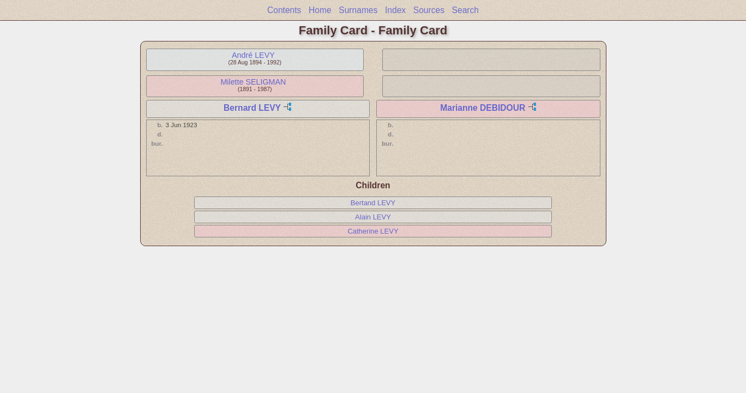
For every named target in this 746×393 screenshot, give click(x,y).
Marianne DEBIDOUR (482, 107)
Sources (428, 10)
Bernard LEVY (252, 107)
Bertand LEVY (373, 203)
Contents (284, 10)
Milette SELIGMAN (253, 82)
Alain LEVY (373, 217)
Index (395, 10)
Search (465, 10)
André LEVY (253, 55)
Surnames (358, 10)
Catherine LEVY (372, 231)
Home (320, 10)
